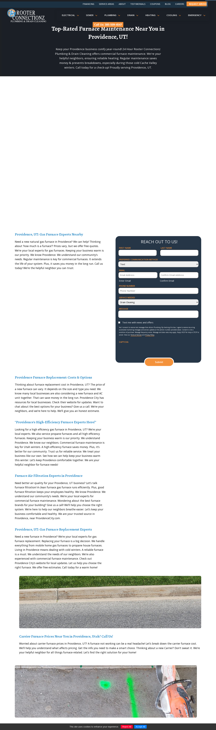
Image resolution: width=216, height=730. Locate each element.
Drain (133, 15)
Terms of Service (136, 335)
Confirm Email (167, 280)
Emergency (197, 15)
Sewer (92, 15)
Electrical (71, 15)
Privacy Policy (149, 335)
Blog (168, 4)
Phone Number (127, 285)
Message (123, 308)
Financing (88, 4)
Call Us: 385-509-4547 (108, 24)
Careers (179, 4)
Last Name (166, 247)
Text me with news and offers (137, 322)
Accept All (140, 726)
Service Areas (106, 4)
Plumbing (113, 15)
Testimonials (137, 4)
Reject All (126, 726)
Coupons (155, 4)
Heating (153, 15)
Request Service (198, 4)
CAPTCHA (123, 342)
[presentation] (141, 349)
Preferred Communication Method (138, 259)
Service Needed (127, 297)
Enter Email (125, 280)
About (122, 4)
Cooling (175, 15)
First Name (125, 247)
